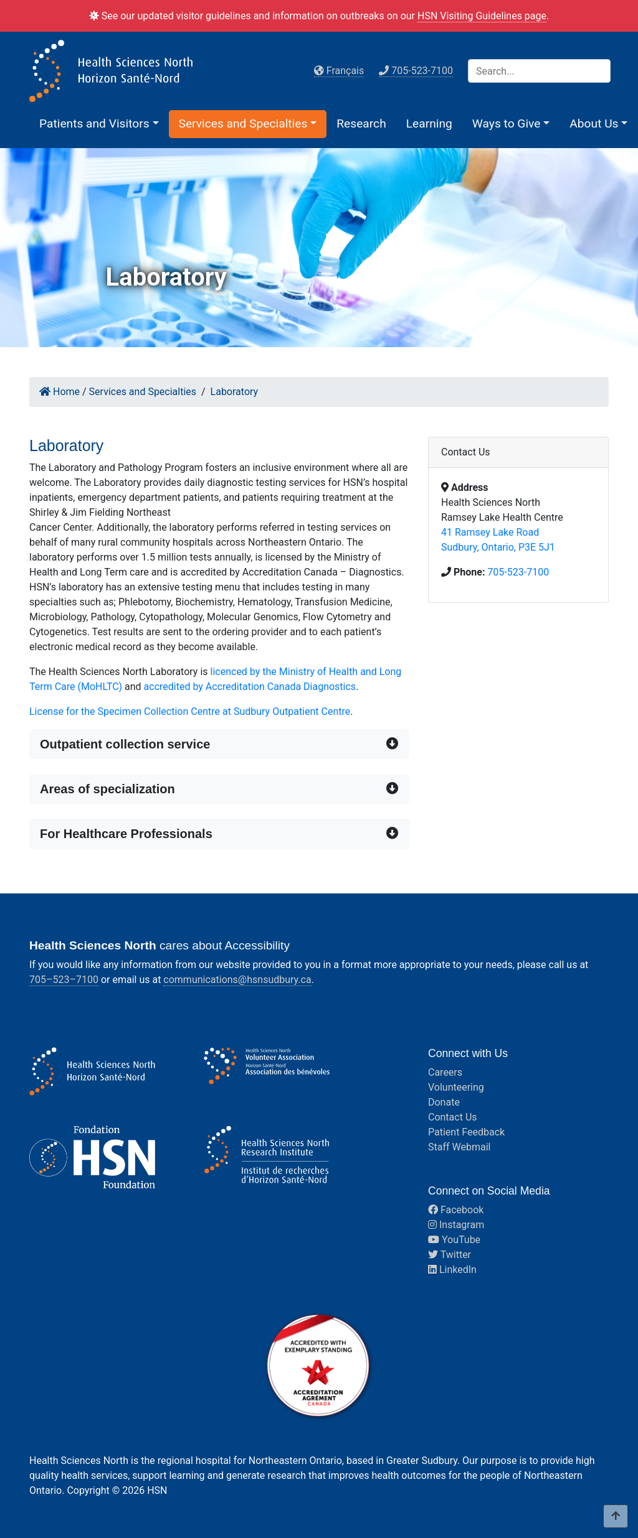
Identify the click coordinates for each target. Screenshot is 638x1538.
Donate (444, 1102)
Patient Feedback (466, 1132)
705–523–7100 (63, 980)
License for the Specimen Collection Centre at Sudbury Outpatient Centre (189, 711)
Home (59, 392)
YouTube (454, 1240)
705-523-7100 (518, 572)
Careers (445, 1072)
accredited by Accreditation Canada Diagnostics (250, 686)
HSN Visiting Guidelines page (481, 16)
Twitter (449, 1255)
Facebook (455, 1210)
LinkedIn (452, 1269)
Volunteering (456, 1087)
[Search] (539, 71)
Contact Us (452, 1117)
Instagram (456, 1225)
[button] (99, 123)
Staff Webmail (459, 1147)
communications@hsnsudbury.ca (237, 980)
